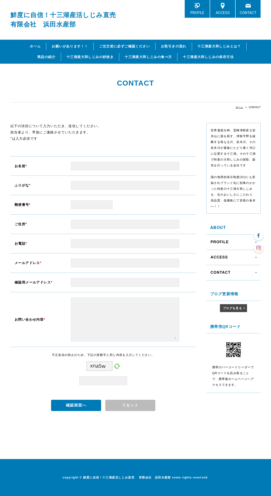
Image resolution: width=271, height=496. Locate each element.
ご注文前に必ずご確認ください (124, 46)
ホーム (35, 46)
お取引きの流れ (173, 46)
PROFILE (197, 12)
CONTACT (248, 12)
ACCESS (223, 12)
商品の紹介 (46, 57)
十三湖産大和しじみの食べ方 (148, 57)
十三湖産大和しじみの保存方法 (208, 57)
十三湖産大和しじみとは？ (219, 46)
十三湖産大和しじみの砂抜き (90, 57)
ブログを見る (232, 308)
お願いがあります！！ (70, 46)
